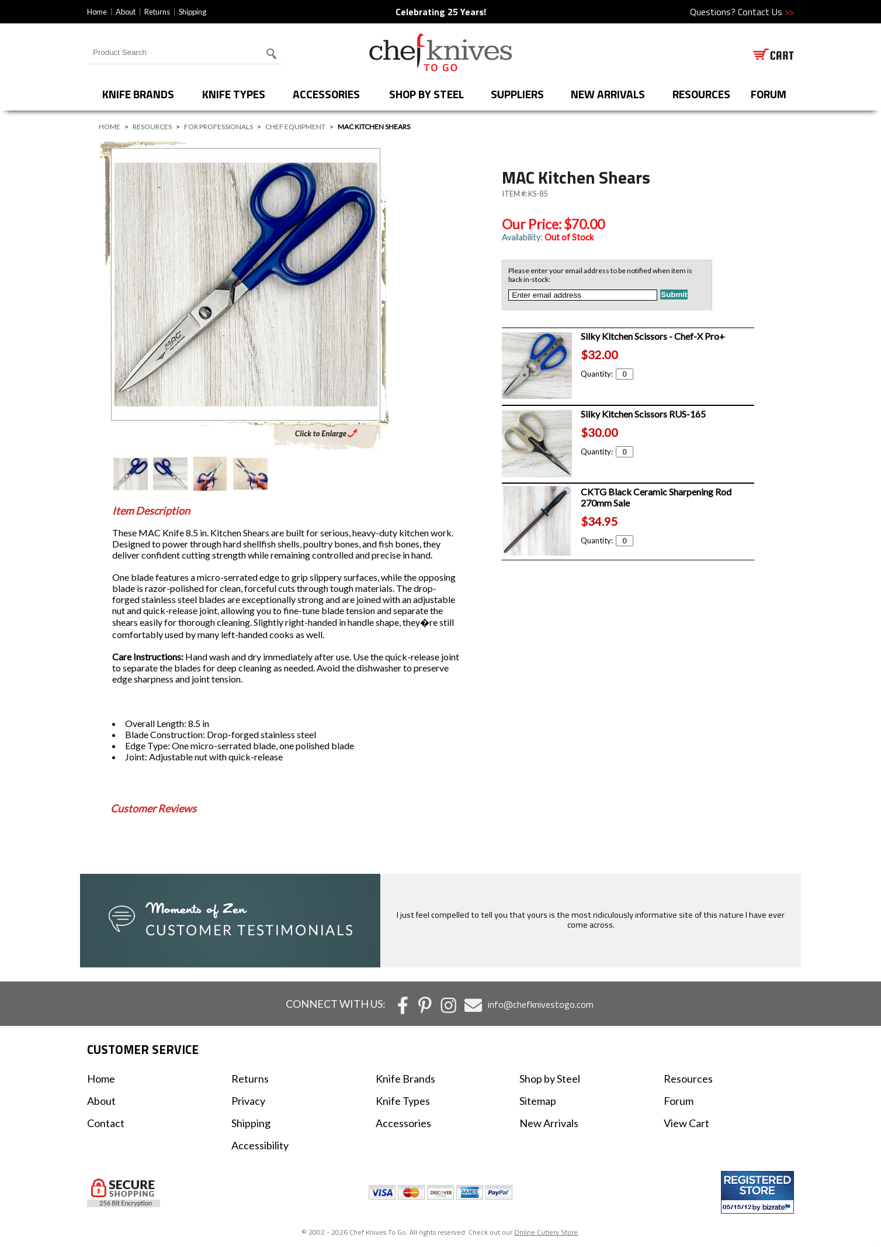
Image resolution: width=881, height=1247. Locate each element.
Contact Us (766, 12)
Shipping (192, 11)
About (126, 11)
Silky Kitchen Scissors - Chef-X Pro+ (653, 336)
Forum (678, 1100)
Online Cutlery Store (546, 1232)
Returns (157, 11)
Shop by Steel (426, 93)
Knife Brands (138, 93)
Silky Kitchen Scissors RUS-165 (643, 413)
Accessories (326, 93)
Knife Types (233, 93)
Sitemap (537, 1100)
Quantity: (607, 373)
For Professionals (218, 126)
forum (768, 93)
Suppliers (517, 93)
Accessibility (260, 1145)
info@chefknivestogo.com (541, 1004)
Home (97, 11)
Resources (701, 93)
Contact (105, 1123)
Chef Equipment (295, 126)
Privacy (248, 1100)
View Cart (686, 1123)
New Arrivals (608, 93)
